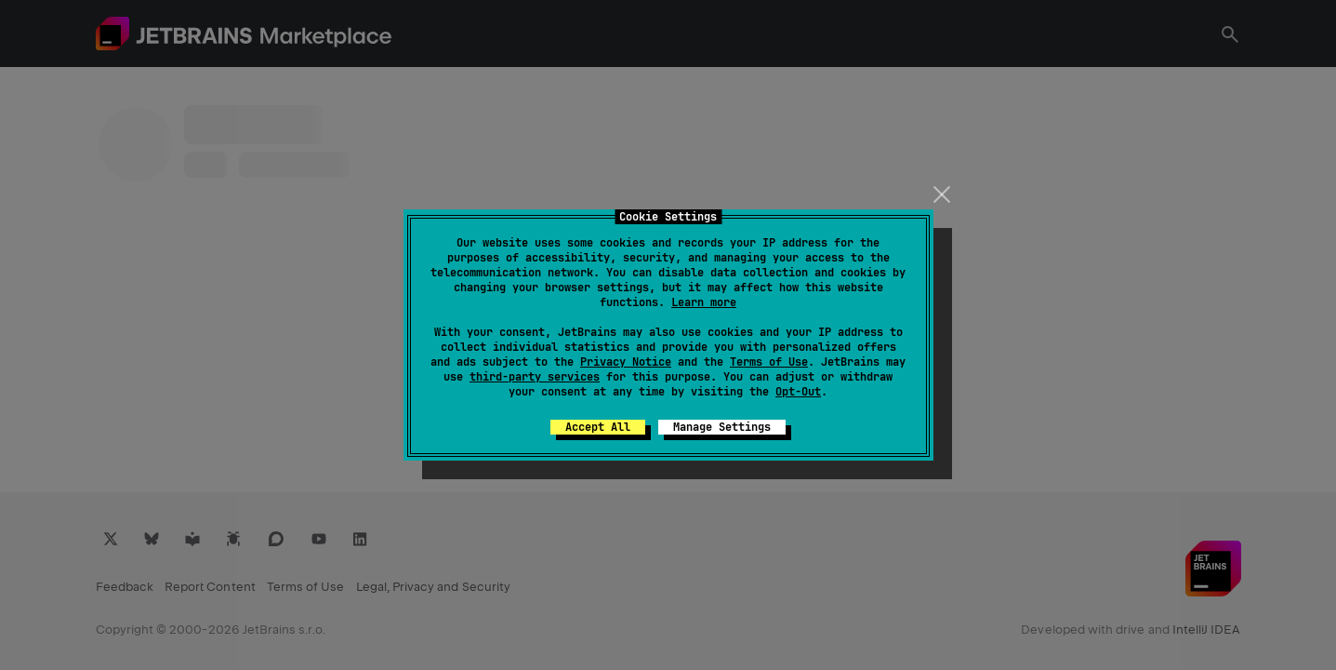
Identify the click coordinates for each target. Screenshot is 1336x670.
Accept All (597, 427)
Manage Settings (722, 427)
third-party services (535, 376)
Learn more (703, 302)
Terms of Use (769, 362)
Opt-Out (798, 391)
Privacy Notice (625, 362)
